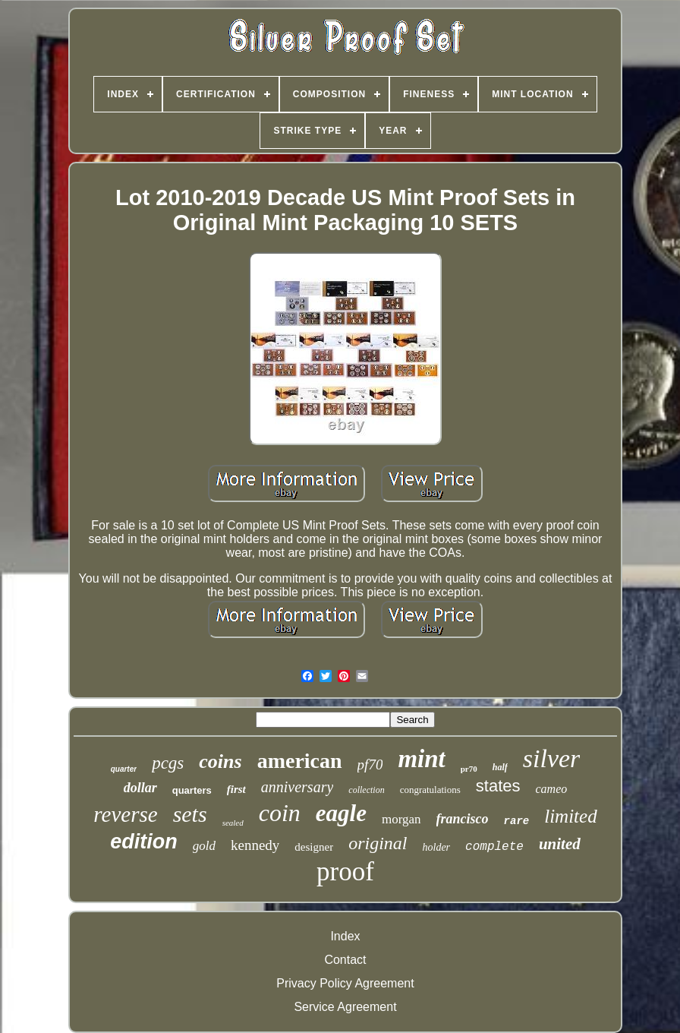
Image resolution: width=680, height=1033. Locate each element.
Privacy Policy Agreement (345, 983)
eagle (341, 813)
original (377, 843)
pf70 (370, 764)
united (560, 844)
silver (552, 758)
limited (570, 816)
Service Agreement (345, 1006)
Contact (345, 959)
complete (494, 847)
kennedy (255, 845)
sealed (233, 822)
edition (144, 841)
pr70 (469, 768)
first (236, 789)
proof (345, 871)
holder (437, 847)
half (500, 767)
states (498, 785)
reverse (125, 814)
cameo (552, 788)
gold (204, 846)
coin (280, 812)
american (299, 760)
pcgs (168, 762)
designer (313, 847)
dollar (140, 787)
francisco (462, 818)
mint (421, 758)
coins (220, 761)
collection (366, 790)
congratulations (430, 789)
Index (345, 936)
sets (190, 813)
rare (517, 821)
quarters (192, 790)
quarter (124, 769)
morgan (401, 819)
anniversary (297, 787)
